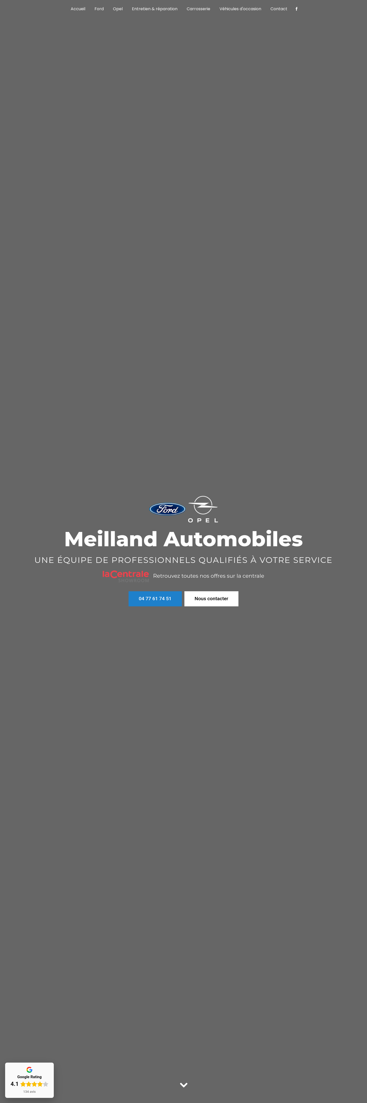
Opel (118, 9)
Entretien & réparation (154, 9)
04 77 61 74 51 (155, 598)
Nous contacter (211, 598)
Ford (99, 9)
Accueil (78, 9)
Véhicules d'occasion (240, 9)
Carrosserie (198, 9)
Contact (278, 9)
